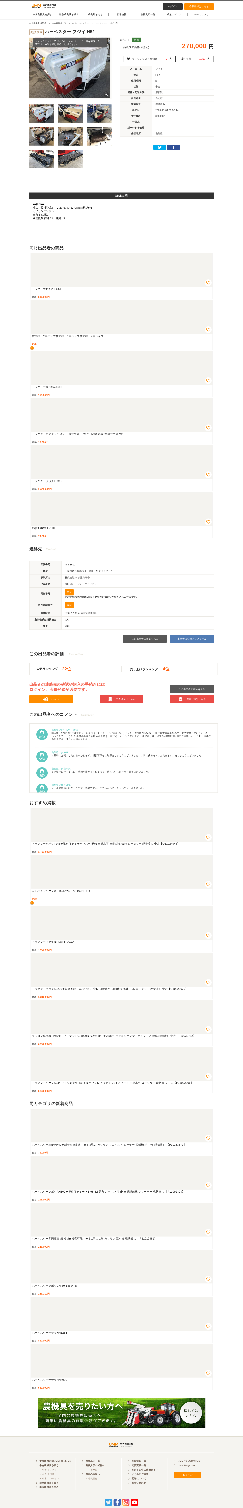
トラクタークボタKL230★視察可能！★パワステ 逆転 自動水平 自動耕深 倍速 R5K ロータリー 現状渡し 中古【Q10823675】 (110, 991)
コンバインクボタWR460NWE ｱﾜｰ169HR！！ (61, 893)
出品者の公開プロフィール (191, 641)
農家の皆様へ (93, 1481)
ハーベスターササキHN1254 (49, 1335)
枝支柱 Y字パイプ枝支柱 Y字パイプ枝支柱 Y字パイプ (68, 339)
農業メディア (174, 17)
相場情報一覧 (139, 1468)
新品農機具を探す (68, 17)
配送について (139, 1485)
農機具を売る (95, 17)
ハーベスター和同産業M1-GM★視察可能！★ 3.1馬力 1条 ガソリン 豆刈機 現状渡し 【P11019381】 (94, 1241)
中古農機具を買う (49, 1472)
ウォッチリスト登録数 (145, 61)
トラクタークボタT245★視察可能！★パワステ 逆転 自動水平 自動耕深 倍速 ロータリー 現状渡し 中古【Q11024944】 (106, 846)
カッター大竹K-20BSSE (47, 291)
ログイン (173, 6)
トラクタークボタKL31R (47, 484)
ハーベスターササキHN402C (50, 1382)
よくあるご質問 (140, 1481)
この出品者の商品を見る (145, 641)
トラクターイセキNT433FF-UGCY (53, 944)
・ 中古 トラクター (49, 1476)
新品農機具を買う (49, 1489)
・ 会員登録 (91, 1476)
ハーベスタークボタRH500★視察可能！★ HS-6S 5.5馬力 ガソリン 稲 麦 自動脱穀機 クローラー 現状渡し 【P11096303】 (108, 1194)
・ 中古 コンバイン (49, 1485)
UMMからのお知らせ (189, 1468)
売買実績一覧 (139, 1472)
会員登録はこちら (199, 6)
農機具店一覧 (148, 17)
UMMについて (200, 17)
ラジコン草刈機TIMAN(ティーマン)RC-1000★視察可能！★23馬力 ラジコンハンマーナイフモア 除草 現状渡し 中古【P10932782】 (114, 1038)
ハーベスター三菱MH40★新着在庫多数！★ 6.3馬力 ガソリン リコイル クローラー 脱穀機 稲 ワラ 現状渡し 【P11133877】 (109, 1147)
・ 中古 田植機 (46, 1481)
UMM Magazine (186, 1472)
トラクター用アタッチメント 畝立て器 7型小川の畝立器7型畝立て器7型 (77, 436)
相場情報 (121, 17)
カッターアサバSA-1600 (47, 390)
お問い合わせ (139, 1489)
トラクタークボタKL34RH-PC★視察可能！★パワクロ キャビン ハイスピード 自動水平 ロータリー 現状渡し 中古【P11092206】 (112, 1085)
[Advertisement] (122, 184)
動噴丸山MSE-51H (43, 531)
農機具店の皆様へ (95, 1472)
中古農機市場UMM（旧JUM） (55, 1468)
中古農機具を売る (49, 1494)
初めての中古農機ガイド (145, 1476)
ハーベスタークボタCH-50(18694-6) (54, 1288)
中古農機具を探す (42, 17)
